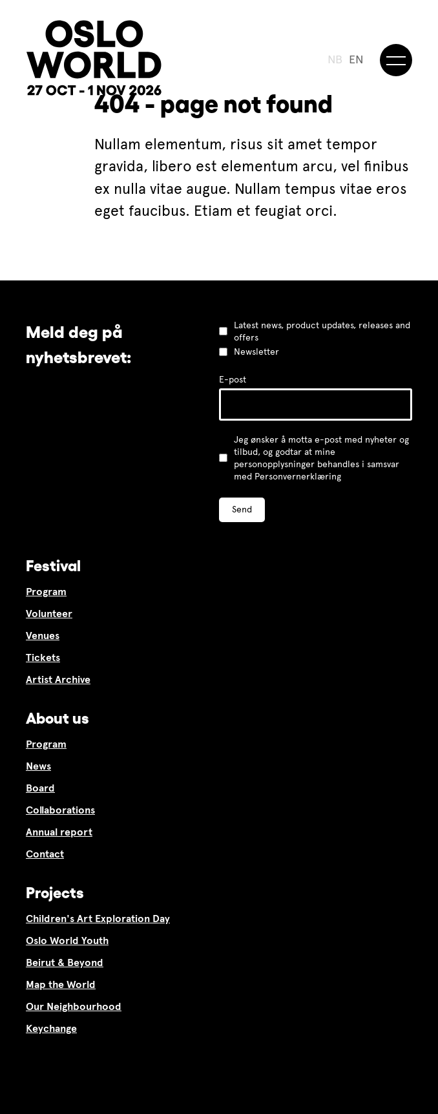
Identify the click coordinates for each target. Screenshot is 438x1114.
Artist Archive (58, 679)
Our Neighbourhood (73, 1006)
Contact (45, 854)
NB (335, 59)
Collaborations (60, 810)
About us (57, 718)
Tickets (43, 657)
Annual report (59, 832)
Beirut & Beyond (64, 962)
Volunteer (49, 613)
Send (242, 509)
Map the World (61, 984)
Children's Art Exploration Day (98, 918)
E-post (232, 379)
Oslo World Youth (67, 940)
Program (46, 591)
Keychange (51, 1028)
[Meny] (396, 60)
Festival (53, 565)
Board (40, 788)
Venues (42, 635)
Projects (55, 892)
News (38, 766)
